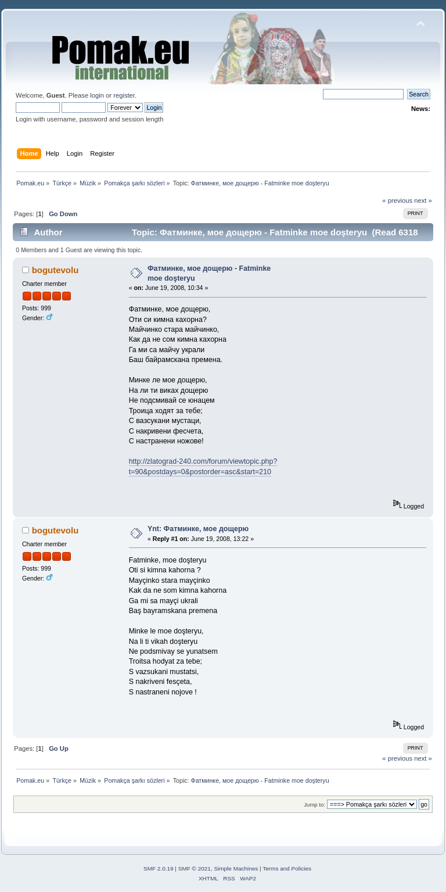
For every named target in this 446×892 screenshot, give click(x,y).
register (124, 95)
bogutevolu (55, 270)
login (97, 95)
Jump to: (314, 804)
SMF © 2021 (194, 868)
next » (423, 200)
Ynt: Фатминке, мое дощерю (198, 529)
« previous (397, 200)
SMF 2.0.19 (158, 868)
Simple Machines (236, 868)
